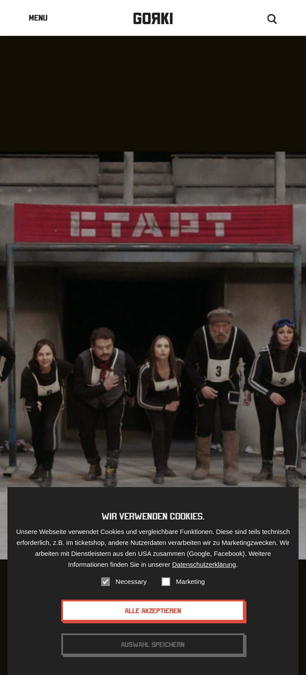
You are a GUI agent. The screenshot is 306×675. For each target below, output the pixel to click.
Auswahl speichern (153, 653)
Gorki (153, 18)
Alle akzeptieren (153, 619)
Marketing (190, 590)
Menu (38, 17)
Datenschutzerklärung (204, 573)
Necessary (131, 590)
